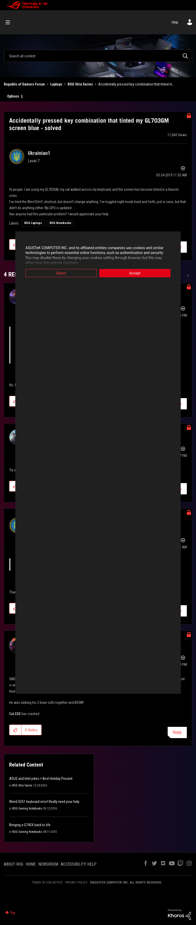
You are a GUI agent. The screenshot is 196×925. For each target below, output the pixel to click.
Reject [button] (61, 273)
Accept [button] (135, 273)
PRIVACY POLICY (76, 882)
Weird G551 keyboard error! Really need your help (44, 802)
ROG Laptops (33, 223)
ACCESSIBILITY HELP (78, 864)
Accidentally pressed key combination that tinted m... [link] (136, 84)
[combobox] (98, 56)
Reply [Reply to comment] (177, 732)
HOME (31, 864)
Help (175, 22)
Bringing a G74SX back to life (30, 825)
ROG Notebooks (60, 223)
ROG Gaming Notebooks (27, 808)
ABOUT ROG (13, 864)
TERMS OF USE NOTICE (47, 882)
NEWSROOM (48, 864)
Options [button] (13, 96)
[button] (15, 730)
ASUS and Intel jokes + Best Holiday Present (40, 779)
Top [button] (12, 913)
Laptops (56, 84)
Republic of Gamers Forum (24, 84)
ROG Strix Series (80, 84)
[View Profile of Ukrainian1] (39, 153)
